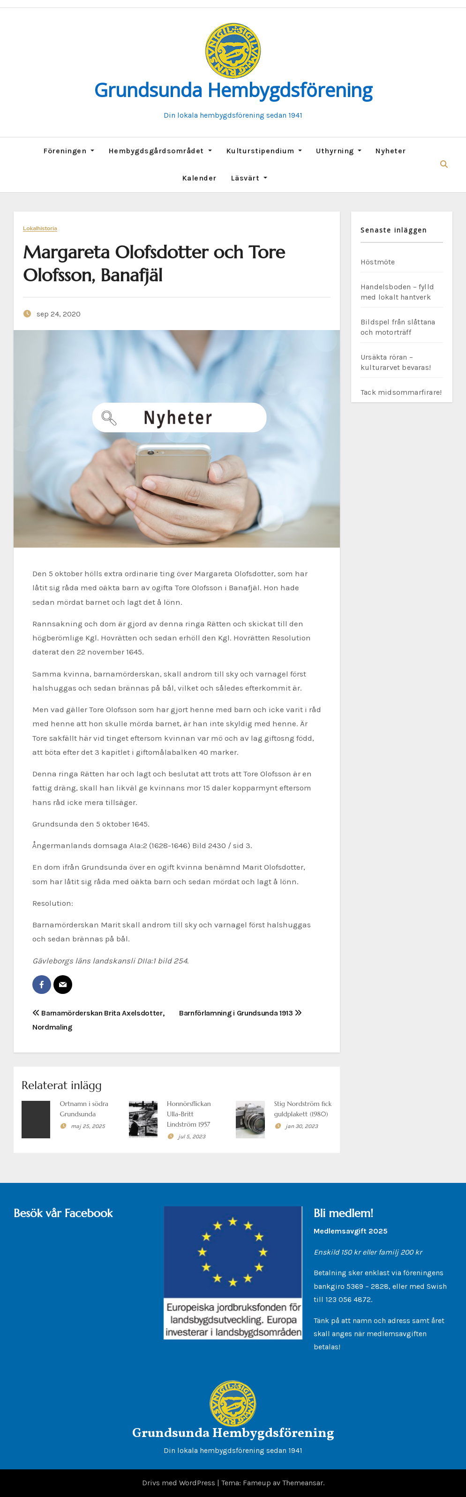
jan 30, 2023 (302, 1126)
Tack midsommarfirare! (401, 392)
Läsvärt (249, 177)
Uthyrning (338, 150)
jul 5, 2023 (191, 1136)
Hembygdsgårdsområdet (160, 150)
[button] (444, 164)
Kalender (199, 177)
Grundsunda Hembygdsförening (233, 90)
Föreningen (68, 150)
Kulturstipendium (264, 150)
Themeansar (302, 1482)
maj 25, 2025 (88, 1126)
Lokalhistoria (40, 229)
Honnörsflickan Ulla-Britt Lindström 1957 (189, 1113)
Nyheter (391, 150)
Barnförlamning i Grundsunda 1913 (240, 1012)
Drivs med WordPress (179, 1482)
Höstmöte (378, 261)
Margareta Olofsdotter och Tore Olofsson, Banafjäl (154, 263)
